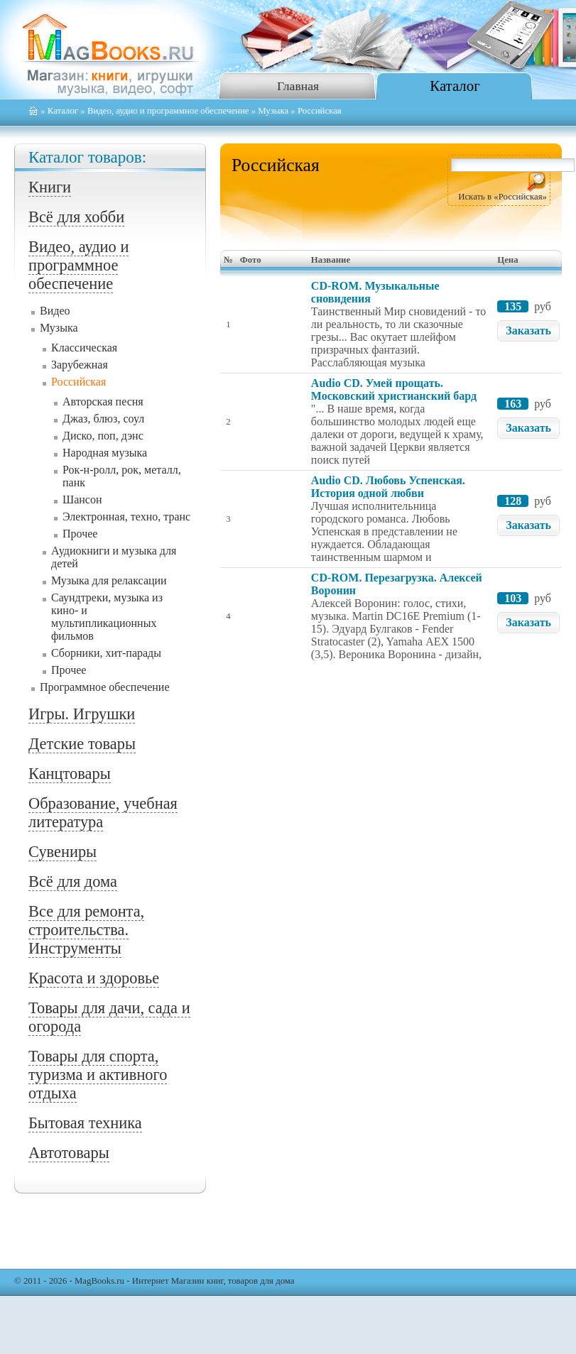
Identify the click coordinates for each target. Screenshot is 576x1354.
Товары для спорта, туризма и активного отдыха (97, 1074)
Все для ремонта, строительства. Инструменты (86, 929)
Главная (298, 86)
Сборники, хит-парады (106, 653)
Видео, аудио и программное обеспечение (168, 111)
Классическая (84, 348)
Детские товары (82, 744)
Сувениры (62, 852)
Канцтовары (69, 773)
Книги (49, 187)
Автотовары (68, 1153)
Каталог (454, 85)
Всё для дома (72, 881)
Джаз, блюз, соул (103, 419)
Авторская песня (103, 401)
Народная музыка (105, 453)
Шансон (82, 499)
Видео (55, 311)
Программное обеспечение (105, 687)
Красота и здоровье (93, 978)
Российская (78, 382)
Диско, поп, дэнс (103, 436)
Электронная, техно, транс (126, 517)
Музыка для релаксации (109, 580)
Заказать (528, 330)
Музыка (273, 111)
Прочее (80, 534)
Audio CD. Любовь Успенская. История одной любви (388, 486)
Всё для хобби (76, 217)
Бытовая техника (85, 1123)
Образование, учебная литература (103, 813)
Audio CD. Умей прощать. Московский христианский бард (394, 389)
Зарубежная (79, 365)
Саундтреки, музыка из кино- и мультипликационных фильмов (107, 616)
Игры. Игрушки (81, 714)
